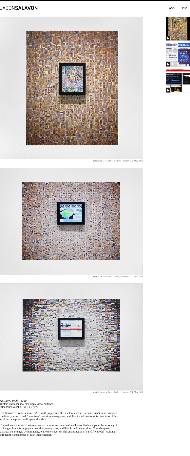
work (172, 8)
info (184, 8)
